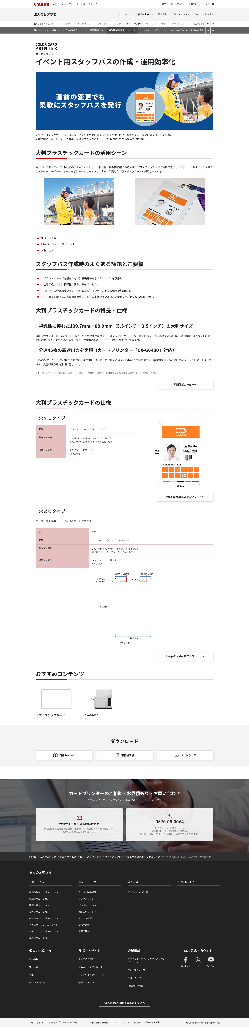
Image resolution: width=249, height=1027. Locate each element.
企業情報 (134, 950)
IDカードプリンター (180, 23)
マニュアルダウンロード (90, 966)
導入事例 (162, 14)
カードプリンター (134, 23)
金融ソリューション (39, 898)
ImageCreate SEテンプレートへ (185, 497)
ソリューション (126, 14)
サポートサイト (89, 950)
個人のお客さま (40, 950)
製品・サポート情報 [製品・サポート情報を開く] (172, 4)
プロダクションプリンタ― (91, 905)
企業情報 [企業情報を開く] (192, 4)
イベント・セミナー (204, 14)
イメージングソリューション (43, 918)
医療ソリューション (39, 905)
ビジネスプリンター (46, 23)
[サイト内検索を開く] (207, 4)
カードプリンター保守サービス (152, 30)
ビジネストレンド (180, 14)
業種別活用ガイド (97, 30)
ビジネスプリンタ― (88, 898)
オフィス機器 (85, 918)
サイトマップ (53, 1022)
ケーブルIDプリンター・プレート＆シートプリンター (100, 23)
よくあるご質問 (86, 959)
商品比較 (56, 30)
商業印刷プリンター (88, 911)
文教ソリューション (39, 911)
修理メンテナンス (87, 982)
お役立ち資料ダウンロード (74, 30)
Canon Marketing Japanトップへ (124, 1003)
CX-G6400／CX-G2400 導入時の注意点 (186, 30)
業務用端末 (84, 924)
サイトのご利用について (75, 1022)
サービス (33, 966)
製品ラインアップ (40, 30)
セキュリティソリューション (43, 924)
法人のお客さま (45, 14)
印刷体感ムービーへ (185, 384)
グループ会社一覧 (136, 970)
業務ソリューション (39, 937)
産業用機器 (84, 931)
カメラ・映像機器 (87, 892)
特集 (31, 974)
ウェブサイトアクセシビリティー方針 (141, 1022)
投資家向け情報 (135, 985)
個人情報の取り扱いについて (105, 1022)
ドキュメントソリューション (43, 931)
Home (32, 856)
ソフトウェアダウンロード (91, 974)
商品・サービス (146, 14)
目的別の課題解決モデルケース (122, 30)
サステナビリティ (136, 977)
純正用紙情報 (198, 23)
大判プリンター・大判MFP (157, 23)
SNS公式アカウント (198, 950)
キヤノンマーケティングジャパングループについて (147, 960)
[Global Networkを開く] (213, 4)
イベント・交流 (37, 982)
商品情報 (33, 959)
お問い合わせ (36, 1022)
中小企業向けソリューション (43, 892)
